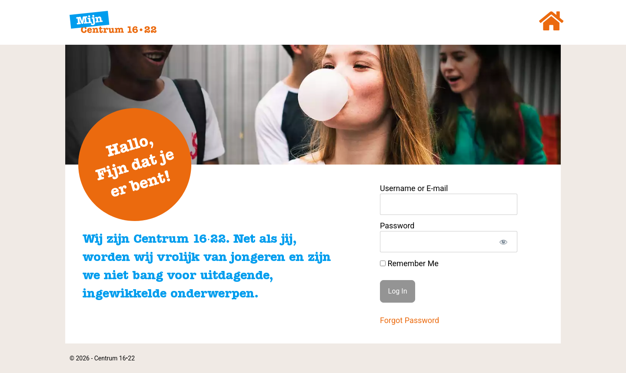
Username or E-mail (414, 188)
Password (397, 226)
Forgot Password (409, 320)
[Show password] (503, 241)
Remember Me (409, 263)
